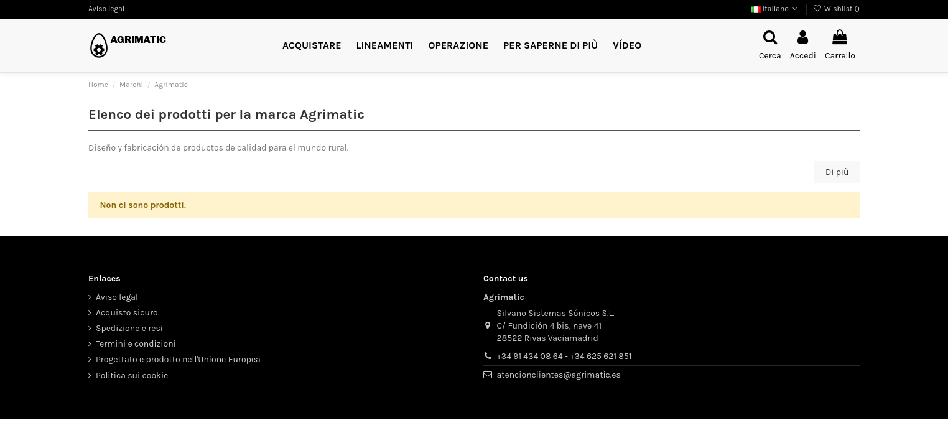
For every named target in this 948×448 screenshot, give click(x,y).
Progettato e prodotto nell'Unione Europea (178, 359)
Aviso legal (106, 8)
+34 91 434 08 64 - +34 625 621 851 (564, 356)
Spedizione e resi (129, 328)
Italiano (775, 8)
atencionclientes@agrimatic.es (559, 375)
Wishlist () (836, 8)
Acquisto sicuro (127, 312)
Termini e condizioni (136, 343)
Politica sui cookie (132, 375)
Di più (837, 172)
